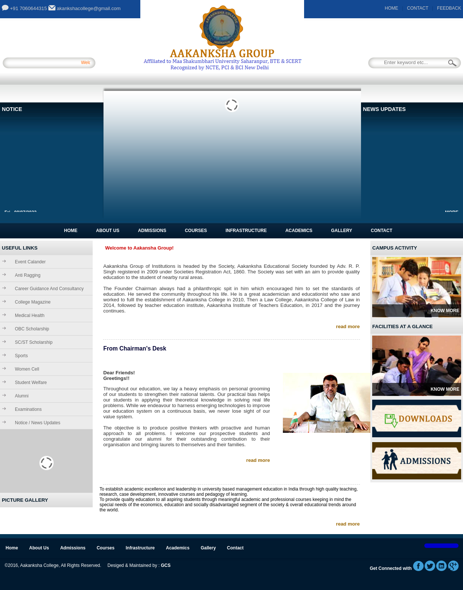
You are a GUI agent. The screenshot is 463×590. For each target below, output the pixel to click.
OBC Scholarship (32, 329)
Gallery (341, 230)
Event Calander (30, 261)
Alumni (22, 396)
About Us (107, 230)
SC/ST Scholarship (33, 342)
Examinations (28, 409)
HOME (391, 8)
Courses (196, 230)
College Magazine (33, 302)
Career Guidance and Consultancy (49, 288)
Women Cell (27, 369)
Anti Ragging (28, 275)
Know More (445, 310)
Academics (299, 230)
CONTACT (417, 8)
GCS (165, 565)
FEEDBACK (449, 8)
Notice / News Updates (37, 422)
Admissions (152, 230)
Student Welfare (31, 382)
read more (348, 326)
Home (70, 230)
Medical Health (29, 315)
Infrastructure (246, 230)
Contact (381, 230)
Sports (21, 355)
